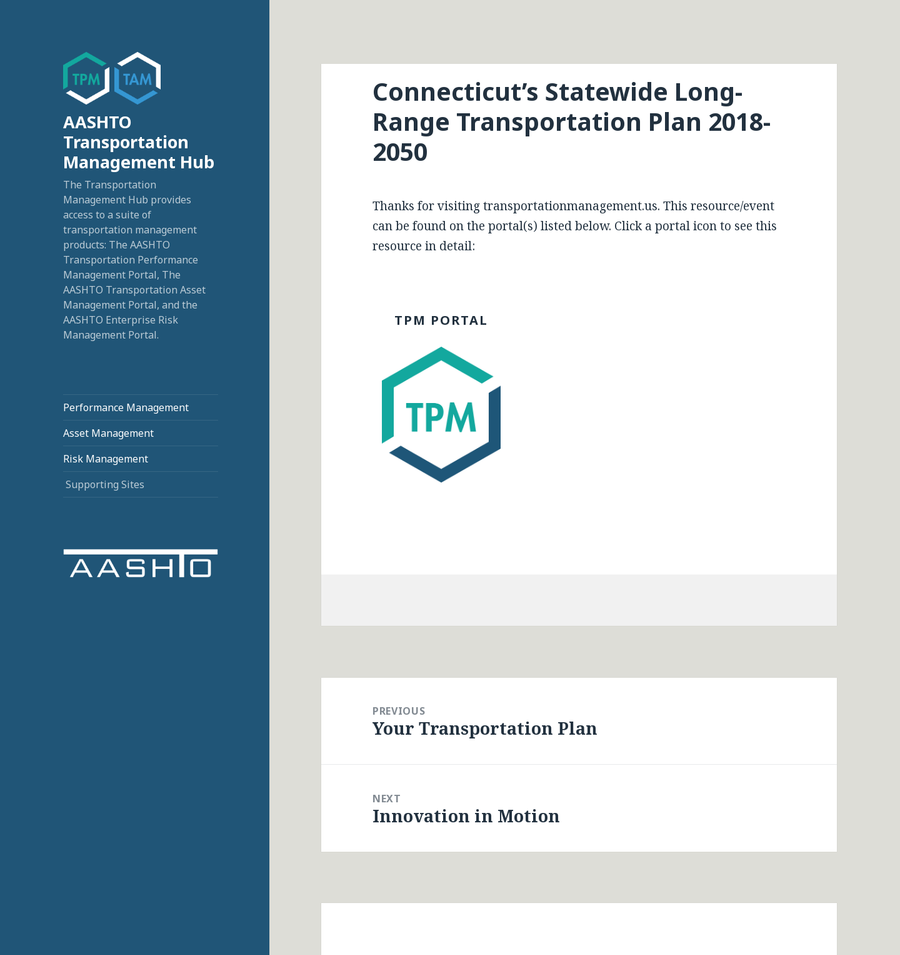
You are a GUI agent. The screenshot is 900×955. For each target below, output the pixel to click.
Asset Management (108, 433)
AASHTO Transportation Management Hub (138, 141)
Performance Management (126, 407)
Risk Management (105, 459)
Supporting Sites (105, 484)
